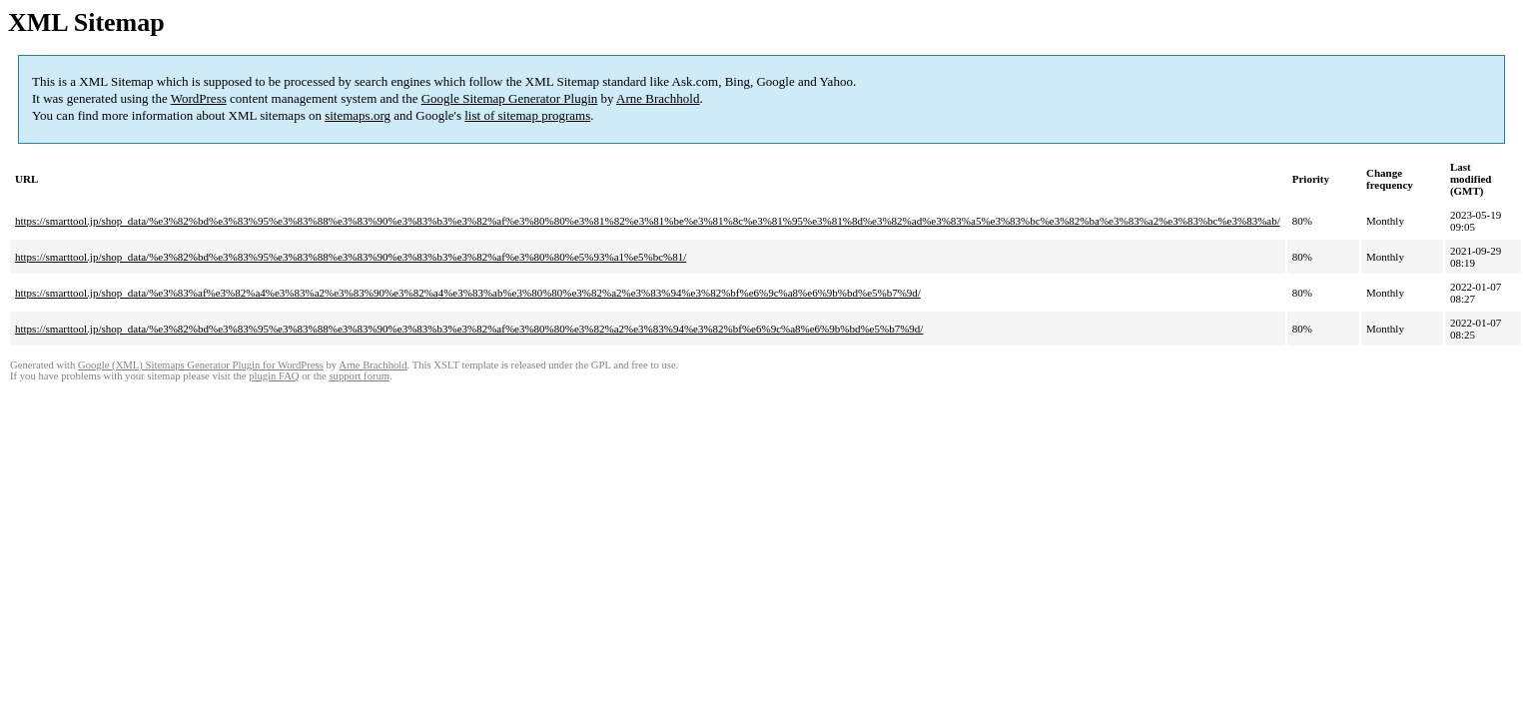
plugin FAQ (274, 375)
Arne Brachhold (657, 98)
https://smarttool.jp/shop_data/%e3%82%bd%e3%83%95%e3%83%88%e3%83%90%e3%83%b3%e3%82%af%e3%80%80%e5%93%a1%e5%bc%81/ (350, 257)
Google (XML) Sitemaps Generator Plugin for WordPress (201, 365)
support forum (359, 375)
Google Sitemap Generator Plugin (509, 98)
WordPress (199, 98)
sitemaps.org (357, 115)
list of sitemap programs (527, 115)
